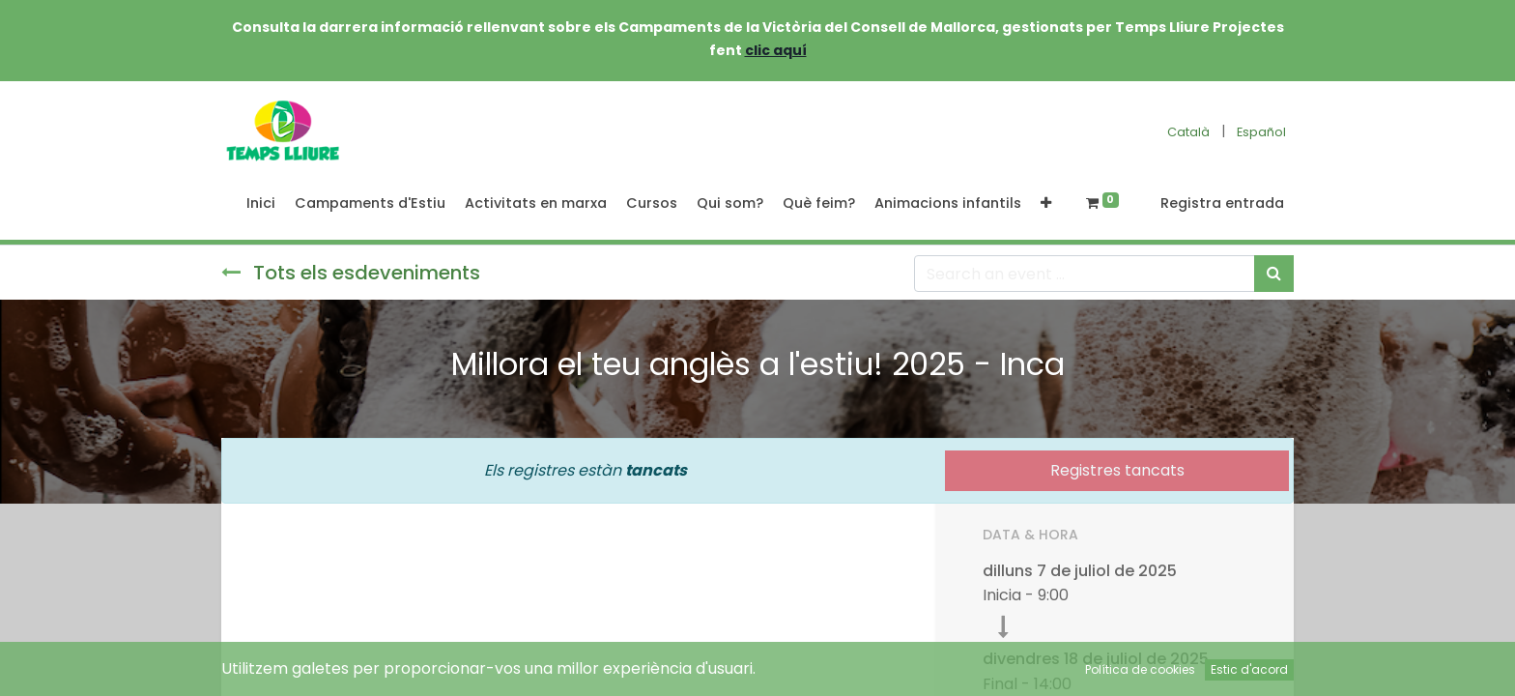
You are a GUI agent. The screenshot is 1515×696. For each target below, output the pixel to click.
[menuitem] (261, 204)
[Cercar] (1274, 273)
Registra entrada (1222, 203)
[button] (1046, 204)
